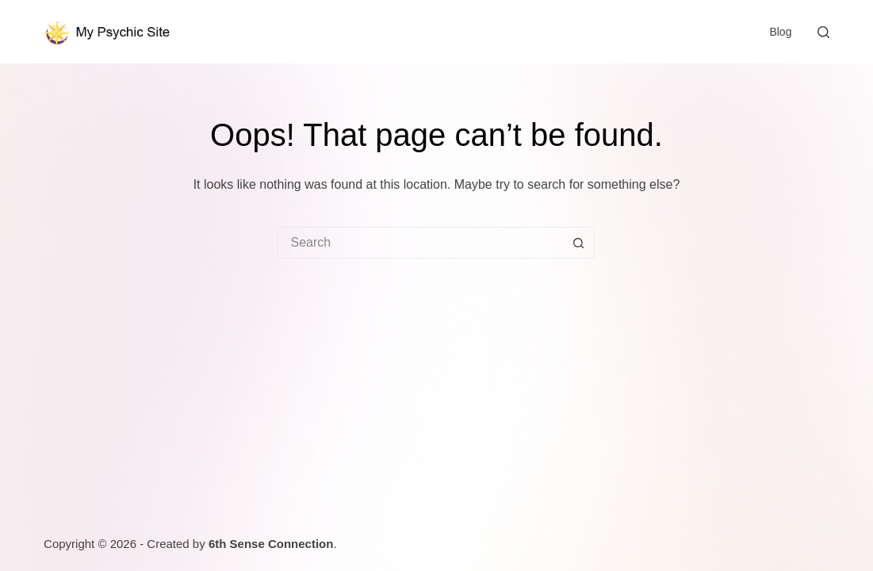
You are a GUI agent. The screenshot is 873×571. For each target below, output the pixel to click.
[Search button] (579, 243)
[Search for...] (420, 243)
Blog (780, 31)
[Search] (823, 32)
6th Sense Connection (271, 543)
